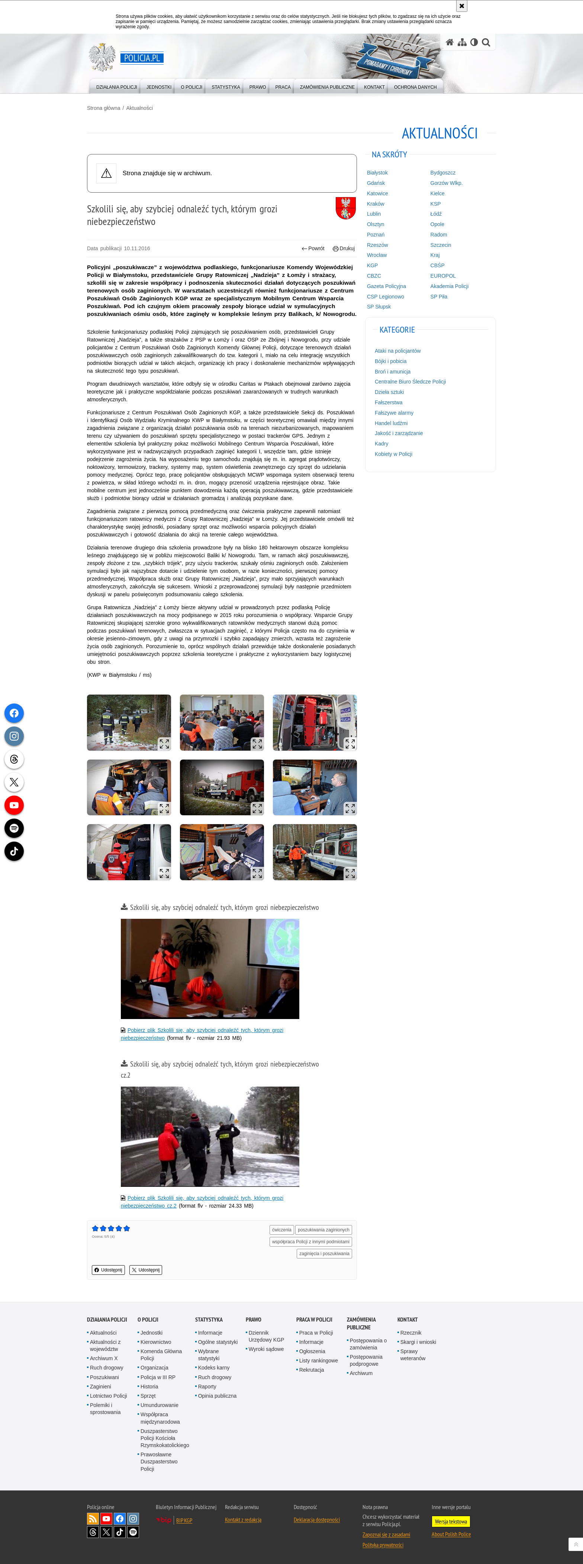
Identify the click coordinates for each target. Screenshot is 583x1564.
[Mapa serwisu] (462, 42)
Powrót (313, 248)
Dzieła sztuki (389, 392)
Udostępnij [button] (108, 1270)
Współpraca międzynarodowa (160, 1417)
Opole (437, 224)
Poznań (375, 235)
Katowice (377, 193)
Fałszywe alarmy (394, 413)
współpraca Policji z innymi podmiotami (311, 1241)
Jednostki (151, 1333)
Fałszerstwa (389, 402)
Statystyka (209, 1319)
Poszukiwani (104, 1377)
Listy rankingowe (318, 1361)
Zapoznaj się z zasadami (386, 1534)
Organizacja (154, 1368)
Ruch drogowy (106, 1368)
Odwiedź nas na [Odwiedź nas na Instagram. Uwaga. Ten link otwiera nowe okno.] (133, 1519)
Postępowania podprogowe (366, 1360)
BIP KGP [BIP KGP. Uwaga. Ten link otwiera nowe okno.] (184, 1520)
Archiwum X (104, 1358)
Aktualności (139, 108)
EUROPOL (443, 276)
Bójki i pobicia (391, 361)
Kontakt (407, 1319)
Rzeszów (377, 245)
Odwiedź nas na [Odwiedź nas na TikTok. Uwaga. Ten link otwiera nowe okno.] (120, 1532)
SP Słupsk (379, 307)
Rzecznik (411, 1333)
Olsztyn (375, 224)
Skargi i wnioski (418, 1342)
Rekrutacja (311, 1370)
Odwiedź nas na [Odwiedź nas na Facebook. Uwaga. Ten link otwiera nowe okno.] (120, 1519)
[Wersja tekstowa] (474, 42)
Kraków (375, 204)
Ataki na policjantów (398, 351)
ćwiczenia (282, 1229)
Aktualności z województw (105, 1345)
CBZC (374, 276)
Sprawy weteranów (413, 1354)
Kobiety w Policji (393, 454)
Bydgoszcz (443, 173)
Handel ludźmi (391, 423)
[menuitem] (116, 86)
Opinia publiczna (217, 1396)
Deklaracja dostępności (317, 1519)
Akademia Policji (450, 286)
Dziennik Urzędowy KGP (266, 1336)
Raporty (207, 1387)
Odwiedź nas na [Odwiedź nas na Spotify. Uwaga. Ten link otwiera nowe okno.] (133, 1532)
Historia (149, 1387)
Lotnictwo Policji (108, 1396)
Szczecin (441, 245)
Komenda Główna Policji (161, 1354)
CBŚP (438, 265)
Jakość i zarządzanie (399, 433)
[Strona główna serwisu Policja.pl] (450, 42)
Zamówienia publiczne (361, 1323)
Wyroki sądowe (266, 1349)
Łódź (436, 214)
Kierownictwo (156, 1342)
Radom (439, 235)
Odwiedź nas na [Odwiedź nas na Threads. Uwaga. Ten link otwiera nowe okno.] (93, 1532)
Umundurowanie (159, 1405)
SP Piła (439, 297)
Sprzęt (148, 1396)
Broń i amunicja (393, 372)
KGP (372, 265)
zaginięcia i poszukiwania (324, 1253)
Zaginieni (100, 1387)
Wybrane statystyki (209, 1354)
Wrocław (377, 255)
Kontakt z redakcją (243, 1519)
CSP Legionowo (385, 297)
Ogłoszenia (312, 1351)
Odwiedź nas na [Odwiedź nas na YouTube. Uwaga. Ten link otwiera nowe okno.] (106, 1519)
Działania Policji (107, 1319)
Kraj (435, 255)
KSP (436, 204)
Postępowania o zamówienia (368, 1344)
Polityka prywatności (383, 1544)
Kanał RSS (93, 1519)
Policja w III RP (158, 1377)
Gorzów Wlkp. (447, 183)
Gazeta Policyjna (386, 286)
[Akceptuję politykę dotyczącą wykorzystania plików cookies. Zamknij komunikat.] (461, 6)
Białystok (377, 173)
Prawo (253, 1319)
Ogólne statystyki (218, 1342)
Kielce (438, 193)
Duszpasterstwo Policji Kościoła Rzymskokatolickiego (165, 1438)
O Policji (148, 1319)
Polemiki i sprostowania (105, 1408)
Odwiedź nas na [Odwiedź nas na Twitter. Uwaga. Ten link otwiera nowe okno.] (106, 1532)
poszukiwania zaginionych (324, 1229)
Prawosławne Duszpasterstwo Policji (159, 1462)
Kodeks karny (214, 1368)
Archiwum (361, 1373)
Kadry (382, 444)
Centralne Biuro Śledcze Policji (410, 382)
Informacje (210, 1333)
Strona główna (103, 108)
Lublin (374, 214)
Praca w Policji (314, 1319)
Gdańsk (376, 183)
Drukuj (344, 248)
